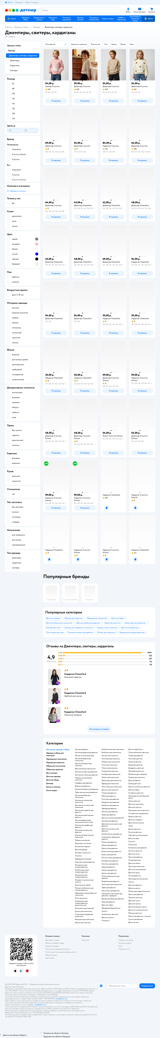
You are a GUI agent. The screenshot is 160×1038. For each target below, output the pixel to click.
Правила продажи (52, 946)
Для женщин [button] (52, 773)
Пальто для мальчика (109, 768)
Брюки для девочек (109, 855)
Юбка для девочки (109, 796)
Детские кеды (133, 838)
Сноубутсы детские (136, 793)
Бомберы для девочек (110, 861)
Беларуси (20, 987)
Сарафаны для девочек (83, 783)
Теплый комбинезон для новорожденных (84, 889)
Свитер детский (134, 784)
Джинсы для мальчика (110, 790)
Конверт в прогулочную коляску (84, 881)
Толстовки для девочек (110, 799)
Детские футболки (135, 749)
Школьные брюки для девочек (86, 789)
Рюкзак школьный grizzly (84, 756)
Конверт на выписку (83, 853)
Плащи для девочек (135, 756)
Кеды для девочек (108, 902)
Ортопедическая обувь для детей (138, 797)
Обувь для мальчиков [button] (55, 766)
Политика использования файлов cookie (60, 952)
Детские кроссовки (136, 804)
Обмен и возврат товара (54, 943)
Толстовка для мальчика (111, 759)
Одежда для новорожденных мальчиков (86, 894)
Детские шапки (134, 888)
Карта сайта (49, 958)
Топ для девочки (134, 876)
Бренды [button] (49, 783)
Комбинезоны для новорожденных (82, 871)
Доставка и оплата (52, 940)
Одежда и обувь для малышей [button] (55, 754)
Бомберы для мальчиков (111, 774)
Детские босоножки (136, 823)
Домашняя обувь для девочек (113, 899)
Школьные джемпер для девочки (84, 816)
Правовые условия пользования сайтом (44, 984)
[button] (148, 18)
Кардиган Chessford (75, 674)
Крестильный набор (82, 885)
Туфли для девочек (109, 888)
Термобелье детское (136, 771)
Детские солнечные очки (138, 910)
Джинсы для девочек (110, 848)
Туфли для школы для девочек (86, 792)
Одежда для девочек (109, 809)
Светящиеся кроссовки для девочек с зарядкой (112, 895)
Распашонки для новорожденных (81, 866)
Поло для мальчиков (109, 765)
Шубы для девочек (109, 815)
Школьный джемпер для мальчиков (84, 836)
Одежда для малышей (83, 859)
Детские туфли (107, 905)
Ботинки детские (135, 832)
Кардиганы (15, 65)
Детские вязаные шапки (137, 907)
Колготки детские (135, 851)
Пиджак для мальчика (136, 777)
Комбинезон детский (110, 914)
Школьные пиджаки (82, 847)
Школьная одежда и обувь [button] (57, 749)
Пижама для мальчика (110, 771)
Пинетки (78, 856)
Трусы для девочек (135, 857)
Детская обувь (133, 790)
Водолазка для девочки (110, 881)
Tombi (130, 826)
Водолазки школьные (83, 843)
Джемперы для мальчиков (111, 781)
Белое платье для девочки (111, 851)
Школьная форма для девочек (86, 753)
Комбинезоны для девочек (112, 834)
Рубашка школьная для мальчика (83, 779)
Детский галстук (134, 904)
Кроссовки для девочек (111, 891)
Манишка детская (135, 913)
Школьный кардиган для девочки (84, 811)
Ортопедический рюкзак (138, 879)
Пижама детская (134, 860)
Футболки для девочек (110, 805)
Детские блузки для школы (85, 769)
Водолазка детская (135, 765)
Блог (120, 946)
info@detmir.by (61, 999)
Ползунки (105, 921)
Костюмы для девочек (110, 864)
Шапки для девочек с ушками (139, 916)
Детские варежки (135, 885)
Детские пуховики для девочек (110, 830)
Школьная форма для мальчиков (83, 760)
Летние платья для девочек (112, 858)
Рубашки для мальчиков (111, 762)
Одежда (36, 27)
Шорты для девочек (109, 845)
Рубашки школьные (82, 840)
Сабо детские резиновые (138, 835)
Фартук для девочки (82, 786)
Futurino (131, 842)
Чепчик (131, 882)
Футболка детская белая (137, 774)
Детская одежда (81, 850)
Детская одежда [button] (53, 776)
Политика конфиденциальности (57, 949)
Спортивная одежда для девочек (111, 838)
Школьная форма (81, 749)
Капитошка (132, 845)
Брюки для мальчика (83, 923)
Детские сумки (134, 901)
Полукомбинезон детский (138, 753)
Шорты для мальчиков (110, 777)
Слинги (104, 911)
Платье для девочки (109, 793)
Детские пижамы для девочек (113, 818)
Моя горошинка (81, 898)
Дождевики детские (136, 768)
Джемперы (15, 60)
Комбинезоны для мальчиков (113, 749)
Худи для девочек (108, 867)
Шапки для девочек (135, 894)
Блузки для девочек (109, 870)
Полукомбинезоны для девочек (110, 877)
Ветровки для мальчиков (84, 919)
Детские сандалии (135, 820)
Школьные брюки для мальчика (83, 765)
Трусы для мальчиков (136, 866)
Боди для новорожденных (85, 862)
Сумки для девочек (135, 919)
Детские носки (134, 854)
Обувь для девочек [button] (54, 769)
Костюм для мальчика (110, 756)
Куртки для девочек (109, 873)
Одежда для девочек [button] (55, 762)
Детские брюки (134, 781)
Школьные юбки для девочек (86, 772)
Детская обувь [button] (52, 780)
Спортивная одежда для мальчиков (84, 915)
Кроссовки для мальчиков (112, 884)
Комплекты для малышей (84, 908)
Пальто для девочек (109, 842)
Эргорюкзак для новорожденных (81, 876)
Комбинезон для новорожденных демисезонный (81, 903)
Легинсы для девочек (110, 812)
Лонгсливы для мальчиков (112, 787)
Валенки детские (134, 817)
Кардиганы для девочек (110, 802)
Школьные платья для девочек (86, 775)
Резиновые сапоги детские (138, 810)
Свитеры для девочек (110, 821)
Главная (8, 27)
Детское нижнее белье (137, 870)
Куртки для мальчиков (83, 911)
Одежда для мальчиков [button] (56, 759)
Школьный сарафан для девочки (84, 826)
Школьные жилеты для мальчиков (83, 801)
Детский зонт (133, 922)
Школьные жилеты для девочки (83, 831)
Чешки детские (134, 801)
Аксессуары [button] (51, 790)
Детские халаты (134, 863)
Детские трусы (134, 873)
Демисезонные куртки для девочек (112, 825)
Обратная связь (51, 955)
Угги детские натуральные (138, 814)
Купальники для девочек (137, 848)
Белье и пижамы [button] (53, 787)
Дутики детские (134, 829)
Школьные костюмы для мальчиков (84, 806)
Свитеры (14, 70)
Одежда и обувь (21, 27)
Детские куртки (108, 917)
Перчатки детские (135, 898)
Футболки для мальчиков (111, 753)
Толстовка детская (135, 759)
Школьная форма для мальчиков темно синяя (84, 821)
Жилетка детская (134, 762)
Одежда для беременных (111, 908)
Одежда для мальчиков (110, 784)
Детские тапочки (135, 807)
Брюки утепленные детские (139, 787)
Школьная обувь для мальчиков (82, 796)
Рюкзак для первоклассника (139, 891)
